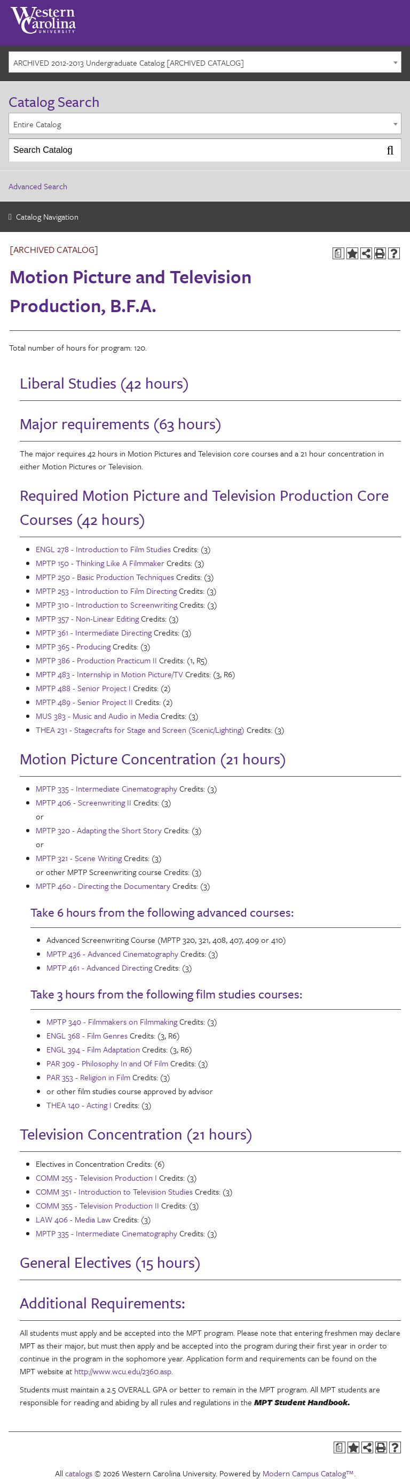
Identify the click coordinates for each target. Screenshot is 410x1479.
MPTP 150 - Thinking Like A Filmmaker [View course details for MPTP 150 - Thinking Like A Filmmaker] (100, 563)
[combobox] (205, 62)
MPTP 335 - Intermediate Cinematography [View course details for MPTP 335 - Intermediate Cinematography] (106, 788)
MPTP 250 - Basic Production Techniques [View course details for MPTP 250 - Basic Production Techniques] (105, 577)
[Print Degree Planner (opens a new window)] (338, 253)
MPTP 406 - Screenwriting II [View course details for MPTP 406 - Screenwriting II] (83, 802)
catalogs (78, 1473)
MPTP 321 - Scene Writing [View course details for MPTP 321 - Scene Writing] (79, 858)
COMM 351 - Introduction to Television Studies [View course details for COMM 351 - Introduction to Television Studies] (114, 1191)
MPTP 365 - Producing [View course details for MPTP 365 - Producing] (73, 646)
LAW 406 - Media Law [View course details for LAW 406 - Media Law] (73, 1219)
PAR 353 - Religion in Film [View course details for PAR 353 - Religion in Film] (88, 1077)
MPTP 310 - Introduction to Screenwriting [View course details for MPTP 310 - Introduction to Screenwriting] (106, 604)
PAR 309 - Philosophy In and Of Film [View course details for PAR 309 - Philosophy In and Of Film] (107, 1063)
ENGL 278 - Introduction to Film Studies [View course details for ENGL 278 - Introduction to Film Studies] (103, 549)
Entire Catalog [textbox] (37, 124)
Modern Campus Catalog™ (308, 1473)
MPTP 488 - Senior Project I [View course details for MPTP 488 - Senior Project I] (83, 688)
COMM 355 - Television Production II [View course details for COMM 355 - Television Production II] (97, 1205)
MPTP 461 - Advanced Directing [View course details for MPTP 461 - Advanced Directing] (99, 967)
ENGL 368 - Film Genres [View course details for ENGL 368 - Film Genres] (87, 1035)
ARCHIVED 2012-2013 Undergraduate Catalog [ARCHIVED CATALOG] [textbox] (128, 62)
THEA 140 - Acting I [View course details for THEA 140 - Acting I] (79, 1105)
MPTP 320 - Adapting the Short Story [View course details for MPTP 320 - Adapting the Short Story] (99, 830)
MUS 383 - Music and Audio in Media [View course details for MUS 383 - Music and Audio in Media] (97, 716)
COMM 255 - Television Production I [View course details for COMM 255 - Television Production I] (96, 1177)
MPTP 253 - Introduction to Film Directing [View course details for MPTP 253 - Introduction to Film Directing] (106, 591)
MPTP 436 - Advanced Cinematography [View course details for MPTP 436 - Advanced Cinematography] (112, 953)
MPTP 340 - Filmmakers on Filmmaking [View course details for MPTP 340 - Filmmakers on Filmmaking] (111, 1021)
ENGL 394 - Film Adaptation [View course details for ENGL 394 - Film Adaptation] (93, 1049)
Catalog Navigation (47, 216)
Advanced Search (38, 186)
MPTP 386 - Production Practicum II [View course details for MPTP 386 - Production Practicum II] (96, 660)
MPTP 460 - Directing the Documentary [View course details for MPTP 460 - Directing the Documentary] (103, 886)
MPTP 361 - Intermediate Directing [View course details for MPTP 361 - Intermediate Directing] (94, 632)
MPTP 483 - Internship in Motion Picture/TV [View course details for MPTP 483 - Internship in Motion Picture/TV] (109, 674)
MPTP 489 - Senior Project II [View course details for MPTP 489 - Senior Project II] (84, 702)
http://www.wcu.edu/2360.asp (122, 1371)
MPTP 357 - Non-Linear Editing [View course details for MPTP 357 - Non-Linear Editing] (87, 618)
